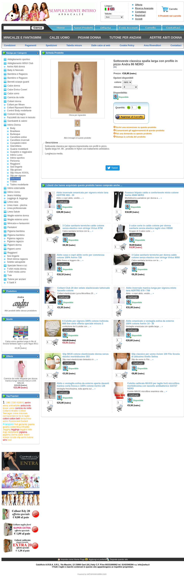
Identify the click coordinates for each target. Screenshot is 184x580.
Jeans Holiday (14, 195)
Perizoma (15, 161)
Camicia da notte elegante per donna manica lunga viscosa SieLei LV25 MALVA (20, 380)
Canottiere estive (18, 137)
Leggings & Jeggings (17, 198)
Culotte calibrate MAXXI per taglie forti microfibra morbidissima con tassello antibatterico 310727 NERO (153, 386)
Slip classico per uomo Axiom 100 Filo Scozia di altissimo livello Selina (156, 355)
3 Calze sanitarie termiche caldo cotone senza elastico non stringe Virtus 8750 (83, 227)
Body (12, 128)
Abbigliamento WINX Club (20, 63)
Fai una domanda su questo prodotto (134, 133)
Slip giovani (16, 169)
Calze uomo (13, 93)
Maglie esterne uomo (17, 219)
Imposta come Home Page (73, 559)
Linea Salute (13, 211)
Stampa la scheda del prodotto (131, 137)
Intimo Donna (14, 125)
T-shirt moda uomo (16, 272)
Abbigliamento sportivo (18, 59)
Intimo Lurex (16, 155)
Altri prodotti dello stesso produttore (20, 310)
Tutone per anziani (16, 279)
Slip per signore (18, 175)
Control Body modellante (19, 110)
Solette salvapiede (16, 262)
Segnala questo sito (119, 559)
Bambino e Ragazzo (17, 78)
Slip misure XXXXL (19, 172)
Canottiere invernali (19, 140)
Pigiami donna (14, 245)
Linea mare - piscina (17, 205)
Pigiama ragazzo (15, 241)
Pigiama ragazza (15, 238)
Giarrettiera (15, 146)
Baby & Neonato (15, 70)
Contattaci (140, 12)
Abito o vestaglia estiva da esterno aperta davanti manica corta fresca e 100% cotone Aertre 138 (83, 384)
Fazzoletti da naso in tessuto (21, 117)
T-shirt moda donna (16, 269)
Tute (9, 275)
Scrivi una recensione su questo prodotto (136, 127)
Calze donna (13, 85)
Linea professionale (16, 208)
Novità (9, 319)
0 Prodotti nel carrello (169, 16)
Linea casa (12, 202)
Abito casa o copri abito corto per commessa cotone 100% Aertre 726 (80, 256)
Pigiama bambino (16, 235)
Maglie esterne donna (18, 215)
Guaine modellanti (19, 149)
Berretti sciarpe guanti (18, 82)
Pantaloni (12, 227)
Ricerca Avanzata (144, 8)
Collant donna (14, 101)
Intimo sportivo (17, 158)
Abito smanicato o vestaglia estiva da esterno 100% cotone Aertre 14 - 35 (150, 322)
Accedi (138, 19)
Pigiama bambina (16, 231)
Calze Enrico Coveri (17, 89)
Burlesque (15, 134)
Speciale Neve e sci (17, 265)
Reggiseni (15, 164)
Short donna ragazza (17, 259)
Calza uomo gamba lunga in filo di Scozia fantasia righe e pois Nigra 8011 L (20, 343)
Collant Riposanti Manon (19, 107)
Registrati (140, 15)
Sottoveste (15, 178)
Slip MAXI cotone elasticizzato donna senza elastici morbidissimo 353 (86, 355)
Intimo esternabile (16, 188)
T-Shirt (13, 181)
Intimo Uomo (13, 192)
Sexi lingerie (16, 167)
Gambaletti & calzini (17, 121)
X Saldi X (11, 282)
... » (82, 198)
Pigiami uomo (14, 249)
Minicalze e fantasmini (18, 223)
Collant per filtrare (16, 104)
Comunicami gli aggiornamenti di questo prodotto (140, 130)
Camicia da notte (15, 97)
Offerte (138, 5)
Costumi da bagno (16, 114)
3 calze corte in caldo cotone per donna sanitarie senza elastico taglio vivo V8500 (151, 227)
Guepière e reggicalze (21, 152)
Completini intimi (18, 143)
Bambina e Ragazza (17, 74)
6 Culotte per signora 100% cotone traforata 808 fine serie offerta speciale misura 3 (85, 322)
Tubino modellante (19, 184)
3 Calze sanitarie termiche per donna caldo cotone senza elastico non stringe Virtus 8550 (156, 256)
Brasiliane (15, 131)
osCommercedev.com (96, 574)
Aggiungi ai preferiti (97, 559)
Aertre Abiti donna (16, 66)
